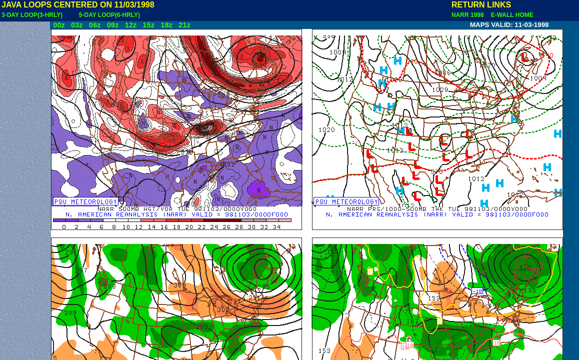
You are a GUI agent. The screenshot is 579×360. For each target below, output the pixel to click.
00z (59, 25)
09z (113, 25)
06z (95, 25)
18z (166, 25)
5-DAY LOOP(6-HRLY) (109, 15)
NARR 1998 (469, 15)
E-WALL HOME (511, 15)
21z (184, 25)
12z (130, 25)
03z (77, 25)
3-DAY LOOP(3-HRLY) (32, 15)
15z (148, 25)
